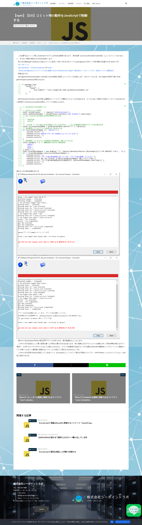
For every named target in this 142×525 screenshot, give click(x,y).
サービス (61, 3)
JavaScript (32, 25)
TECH (39, 43)
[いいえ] (139, 522)
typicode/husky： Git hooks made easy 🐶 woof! (35, 68)
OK (112, 522)
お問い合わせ (96, 3)
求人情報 (86, 3)
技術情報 (70, 3)
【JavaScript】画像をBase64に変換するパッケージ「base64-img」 (65, 423)
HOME (17, 43)
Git (28, 25)
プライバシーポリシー (122, 522)
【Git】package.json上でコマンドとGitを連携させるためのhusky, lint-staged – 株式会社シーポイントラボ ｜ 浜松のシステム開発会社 (66, 70)
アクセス (78, 3)
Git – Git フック (23, 64)
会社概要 (52, 3)
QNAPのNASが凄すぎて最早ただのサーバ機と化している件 (62, 437)
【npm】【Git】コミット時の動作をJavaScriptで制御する (64, 43)
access (42, 509)
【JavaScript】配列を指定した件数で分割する (57, 452)
